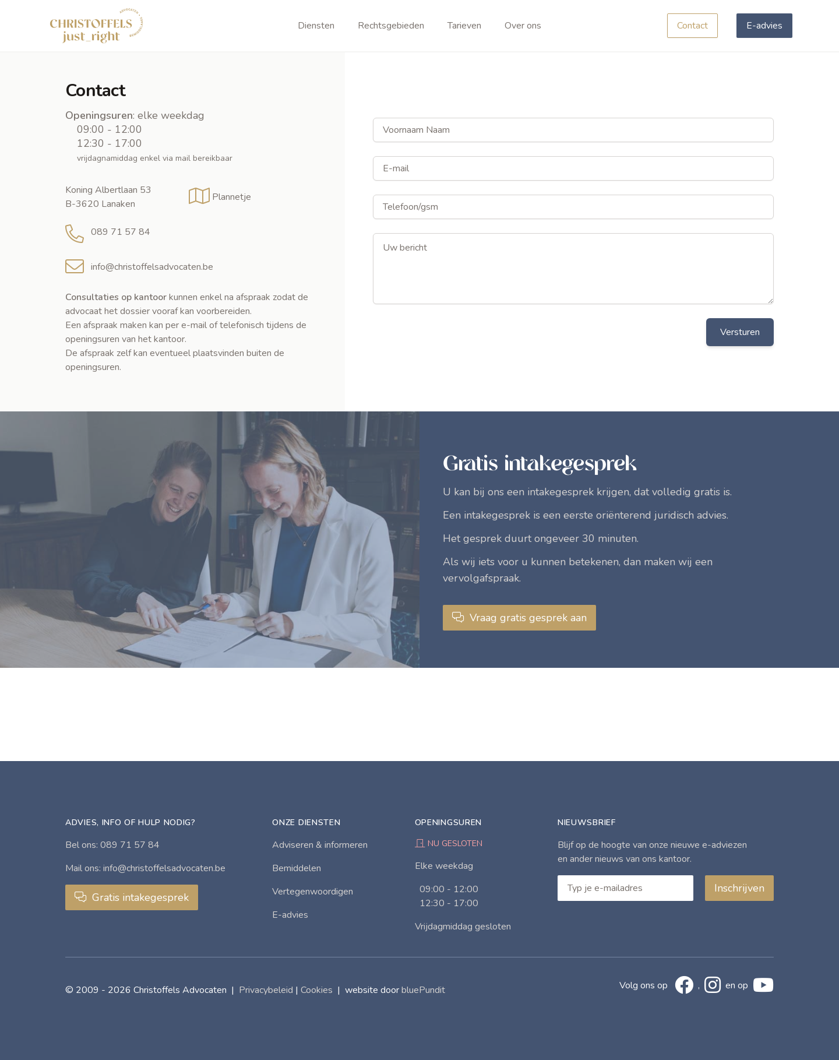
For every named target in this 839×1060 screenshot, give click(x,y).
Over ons (523, 25)
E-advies (764, 25)
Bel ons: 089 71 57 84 (112, 845)
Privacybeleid (266, 990)
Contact (692, 25)
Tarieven (464, 25)
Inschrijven (739, 888)
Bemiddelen (296, 868)
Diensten (316, 25)
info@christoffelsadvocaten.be (152, 266)
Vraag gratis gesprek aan (519, 618)
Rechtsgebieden (391, 25)
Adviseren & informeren (320, 845)
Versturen (740, 332)
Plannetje (231, 197)
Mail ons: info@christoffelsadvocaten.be (145, 868)
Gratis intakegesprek (132, 897)
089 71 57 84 (120, 232)
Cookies (317, 990)
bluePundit (423, 990)
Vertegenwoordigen (312, 891)
